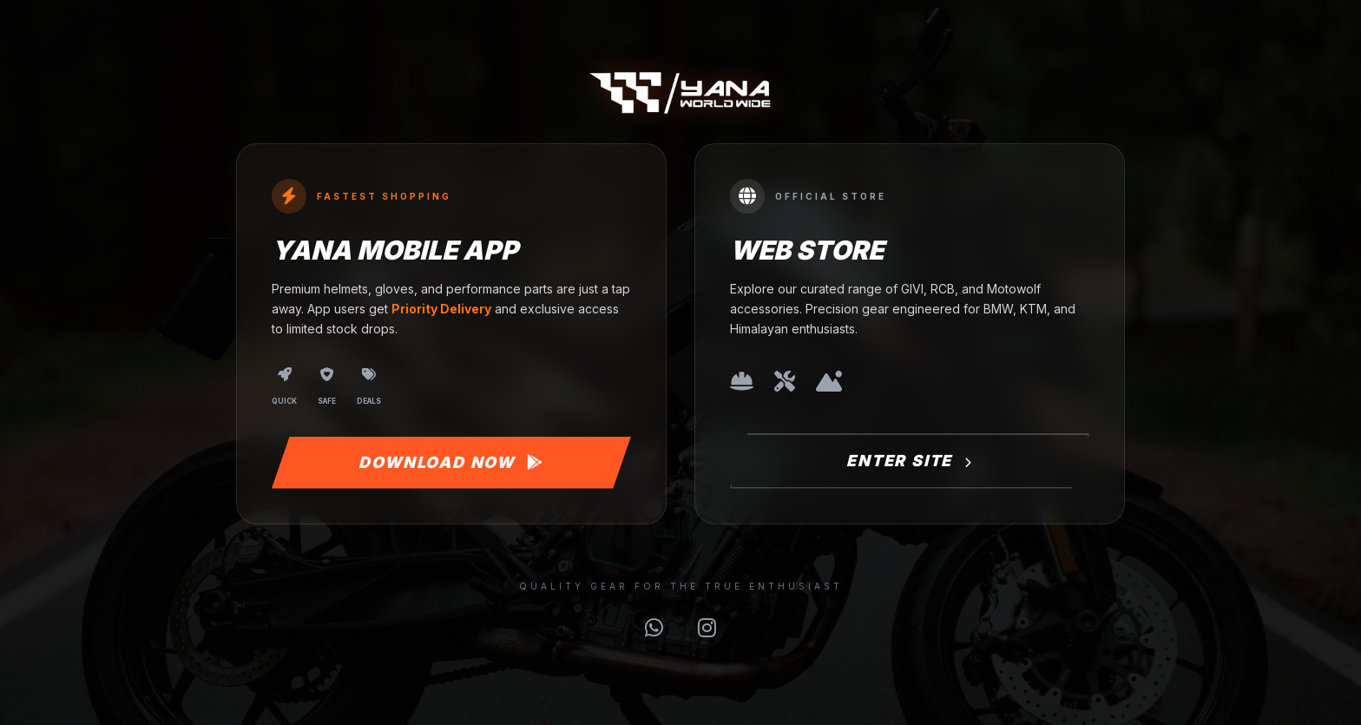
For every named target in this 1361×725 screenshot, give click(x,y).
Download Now (450, 462)
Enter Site (909, 460)
